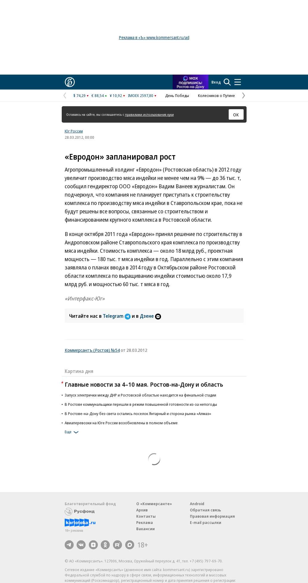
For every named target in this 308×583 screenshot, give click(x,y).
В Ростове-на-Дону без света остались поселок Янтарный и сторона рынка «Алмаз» (138, 413)
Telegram (117, 316)
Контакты (146, 516)
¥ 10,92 (116, 95)
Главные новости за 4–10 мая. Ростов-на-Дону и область (144, 384)
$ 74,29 (79, 95)
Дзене (150, 316)
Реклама (144, 522)
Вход (216, 82)
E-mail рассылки (205, 522)
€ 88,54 (98, 95)
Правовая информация (212, 516)
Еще (73, 432)
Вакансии (145, 528)
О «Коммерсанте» (154, 503)
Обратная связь (205, 510)
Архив (142, 510)
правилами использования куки (149, 114)
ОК (236, 115)
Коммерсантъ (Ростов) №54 (92, 350)
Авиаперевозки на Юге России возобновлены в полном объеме (121, 422)
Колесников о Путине (216, 95)
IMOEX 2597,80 (140, 95)
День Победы (177, 95)
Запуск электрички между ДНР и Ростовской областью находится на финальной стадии (140, 395)
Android (197, 503)
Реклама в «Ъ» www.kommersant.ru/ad (154, 37)
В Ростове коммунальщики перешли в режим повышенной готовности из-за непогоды (141, 404)
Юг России (74, 131)
